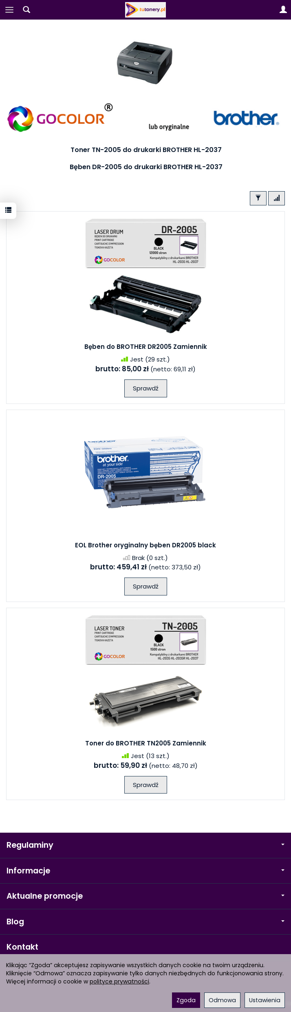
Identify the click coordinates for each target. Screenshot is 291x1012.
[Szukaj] (26, 10)
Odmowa (222, 1000)
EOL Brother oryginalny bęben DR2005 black (145, 545)
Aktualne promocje (145, 896)
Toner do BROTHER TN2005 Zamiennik (145, 743)
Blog (145, 921)
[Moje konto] (283, 10)
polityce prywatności (119, 981)
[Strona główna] (145, 10)
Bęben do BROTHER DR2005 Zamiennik (145, 346)
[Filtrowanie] (258, 198)
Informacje (145, 870)
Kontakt (22, 946)
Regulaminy (145, 845)
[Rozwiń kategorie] (9, 10)
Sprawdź (146, 388)
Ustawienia (264, 1000)
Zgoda (186, 1000)
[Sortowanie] (276, 198)
